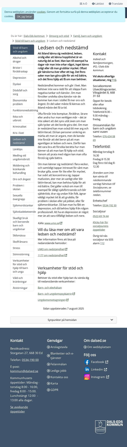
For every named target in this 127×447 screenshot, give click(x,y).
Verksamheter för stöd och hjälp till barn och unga (21, 266)
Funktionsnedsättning (23, 110)
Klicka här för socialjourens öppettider (100, 226)
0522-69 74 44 (101, 216)
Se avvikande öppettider (19, 409)
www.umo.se (52, 223)
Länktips (17, 149)
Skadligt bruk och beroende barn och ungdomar (21, 223)
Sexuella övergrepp (19, 197)
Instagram (96, 377)
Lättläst (98, 3)
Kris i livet (18, 133)
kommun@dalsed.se (24, 371)
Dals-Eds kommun (34, 36)
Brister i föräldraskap (20, 69)
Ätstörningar (20, 288)
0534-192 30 (109, 205)
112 (114, 80)
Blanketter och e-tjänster (60, 355)
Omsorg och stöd (59, 36)
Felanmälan (57, 364)
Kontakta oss (57, 377)
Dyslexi (17, 84)
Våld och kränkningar (20, 279)
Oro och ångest (22, 179)
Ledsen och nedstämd (19, 141)
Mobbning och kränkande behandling (21, 169)
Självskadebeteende (23, 211)
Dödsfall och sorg (20, 92)
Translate (116, 3)
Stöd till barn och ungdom (30, 41)
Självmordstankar (23, 205)
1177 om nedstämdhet (51, 255)
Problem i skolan (18, 187)
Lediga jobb (56, 370)
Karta (52, 383)
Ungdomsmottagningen (51, 300)
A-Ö (83, 3)
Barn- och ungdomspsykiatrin (55, 293)
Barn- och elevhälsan (50, 287)
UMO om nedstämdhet (51, 249)
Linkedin (95, 369)
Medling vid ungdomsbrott (21, 157)
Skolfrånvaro (20, 241)
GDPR (52, 390)
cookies (41, 12)
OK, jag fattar (24, 16)
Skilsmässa (19, 235)
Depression (19, 77)
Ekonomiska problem (20, 102)
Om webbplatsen (97, 347)
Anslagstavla (57, 347)
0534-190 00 (30, 360)
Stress (16, 248)
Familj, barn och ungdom (87, 36)
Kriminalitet (19, 126)
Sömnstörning (21, 254)
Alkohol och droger (19, 59)
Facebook (96, 362)
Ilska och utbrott (18, 118)
